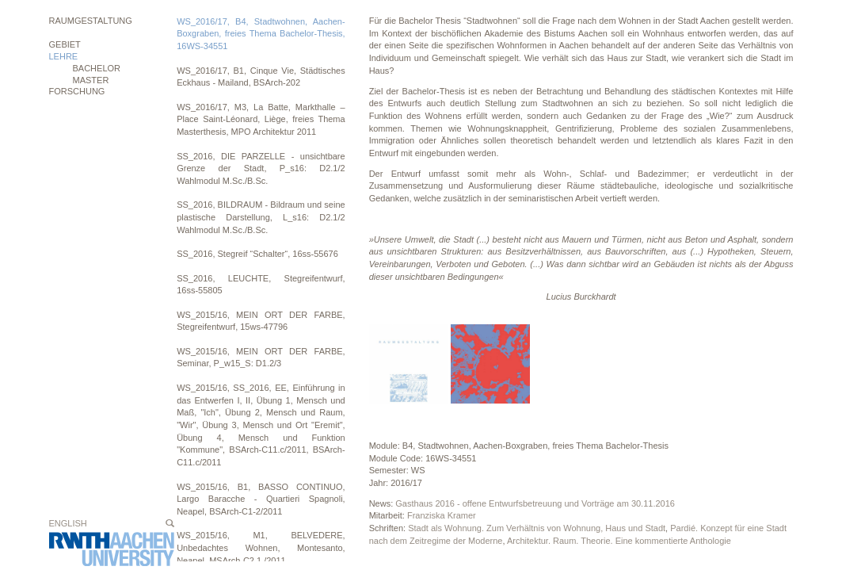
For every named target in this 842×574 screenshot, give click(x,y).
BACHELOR (97, 68)
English (68, 523)
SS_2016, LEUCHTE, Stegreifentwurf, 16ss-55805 (261, 285)
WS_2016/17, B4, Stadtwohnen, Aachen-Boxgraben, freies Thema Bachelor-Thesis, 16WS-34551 (261, 34)
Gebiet (65, 44)
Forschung (77, 91)
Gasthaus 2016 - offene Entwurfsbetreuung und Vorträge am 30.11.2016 (535, 503)
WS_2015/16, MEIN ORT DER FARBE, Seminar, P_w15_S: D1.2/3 (261, 357)
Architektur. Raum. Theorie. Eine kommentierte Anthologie (619, 540)
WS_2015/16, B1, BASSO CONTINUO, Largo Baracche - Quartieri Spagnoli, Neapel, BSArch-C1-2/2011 (261, 499)
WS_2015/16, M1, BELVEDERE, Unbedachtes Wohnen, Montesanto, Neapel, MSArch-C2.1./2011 (261, 547)
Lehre (63, 56)
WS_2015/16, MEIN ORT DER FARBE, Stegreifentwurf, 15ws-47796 (261, 321)
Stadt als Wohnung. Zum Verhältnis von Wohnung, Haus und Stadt (536, 528)
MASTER (91, 80)
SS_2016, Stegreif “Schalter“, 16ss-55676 (257, 253)
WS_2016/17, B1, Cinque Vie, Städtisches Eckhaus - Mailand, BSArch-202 (261, 77)
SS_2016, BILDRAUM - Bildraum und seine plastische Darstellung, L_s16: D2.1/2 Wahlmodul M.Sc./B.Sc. (261, 217)
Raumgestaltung (90, 20)
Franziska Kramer (441, 515)
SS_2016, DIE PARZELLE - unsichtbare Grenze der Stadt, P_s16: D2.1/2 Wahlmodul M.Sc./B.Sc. (261, 168)
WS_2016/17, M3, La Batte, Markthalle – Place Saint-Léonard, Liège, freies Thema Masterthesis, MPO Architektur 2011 (261, 119)
